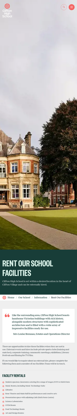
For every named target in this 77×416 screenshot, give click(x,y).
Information (40, 297)
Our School (24, 297)
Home (11, 297)
